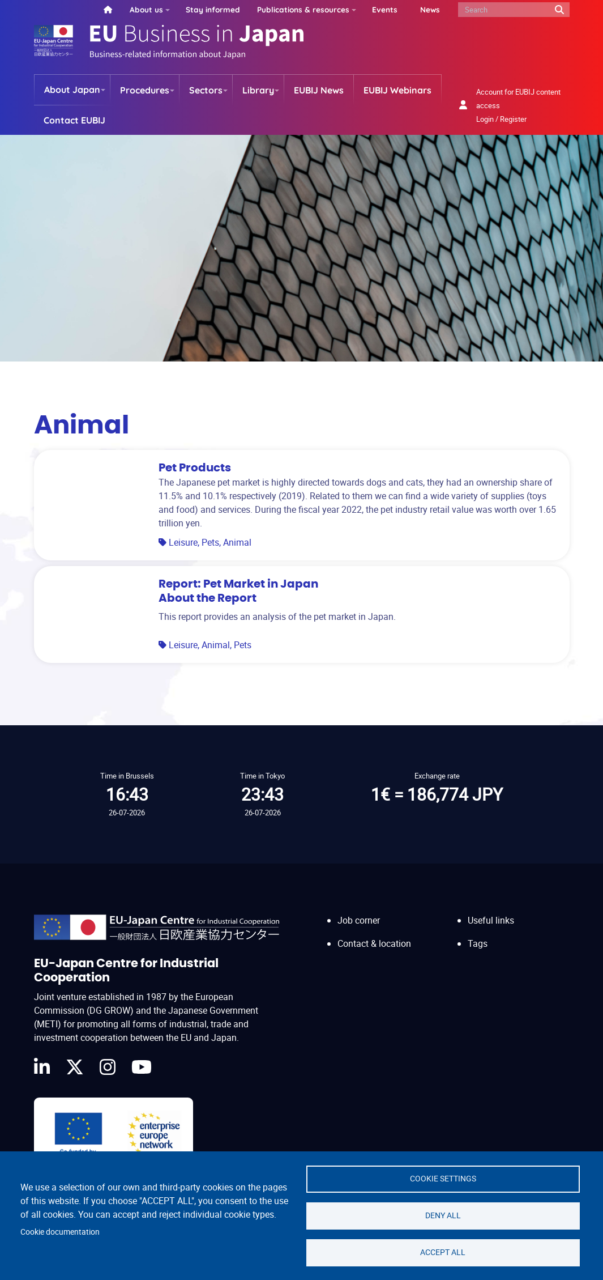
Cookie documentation (60, 1232)
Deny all (443, 1215)
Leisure (183, 542)
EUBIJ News (319, 90)
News (430, 9)
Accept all (442, 1252)
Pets (210, 542)
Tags (477, 943)
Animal (237, 542)
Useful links (491, 920)
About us (146, 9)
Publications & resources (303, 9)
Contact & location (374, 943)
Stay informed (213, 9)
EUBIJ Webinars (397, 90)
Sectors (206, 90)
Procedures (144, 90)
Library (258, 90)
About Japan (72, 89)
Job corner (358, 920)
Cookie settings (443, 1178)
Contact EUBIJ (74, 120)
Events (384, 9)
